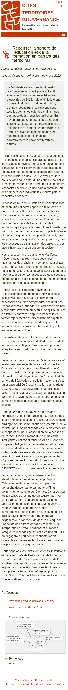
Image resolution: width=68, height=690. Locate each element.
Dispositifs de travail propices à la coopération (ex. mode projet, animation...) (15, 638)
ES (65, 1)
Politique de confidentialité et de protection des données (35, 684)
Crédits (49, 680)
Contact (39, 680)
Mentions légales (23, 680)
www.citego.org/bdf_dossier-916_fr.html (31, 600)
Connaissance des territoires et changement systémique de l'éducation (41, 632)
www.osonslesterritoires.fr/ (24, 607)
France (12, 663)
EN (58, 1)
